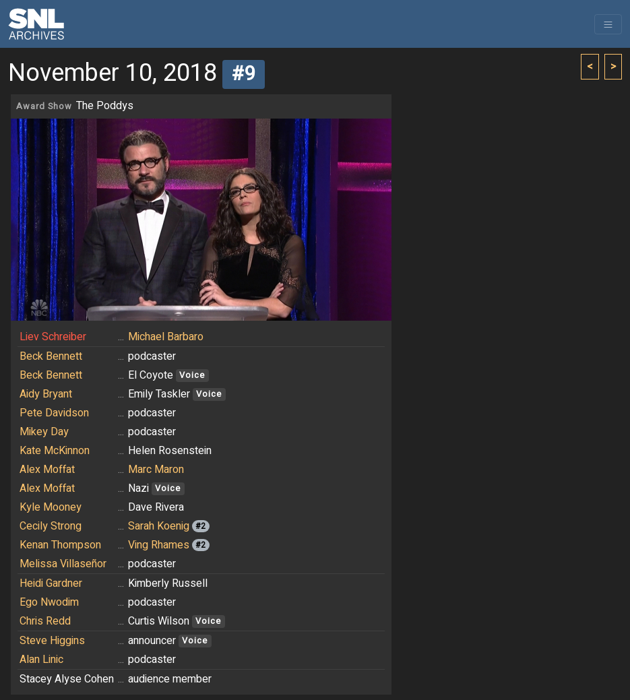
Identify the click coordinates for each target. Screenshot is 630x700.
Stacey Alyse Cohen (67, 679)
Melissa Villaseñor (63, 564)
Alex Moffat (47, 470)
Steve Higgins (52, 641)
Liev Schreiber (53, 337)
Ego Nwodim (49, 602)
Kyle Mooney (51, 507)
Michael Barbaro (165, 337)
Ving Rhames (158, 545)
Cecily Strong (51, 526)
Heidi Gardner (51, 583)
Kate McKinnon (55, 451)
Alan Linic (41, 659)
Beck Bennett (51, 356)
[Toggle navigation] (608, 24)
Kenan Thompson (60, 545)
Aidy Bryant (46, 394)
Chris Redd (45, 621)
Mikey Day (44, 432)
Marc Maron (156, 470)
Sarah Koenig (158, 526)
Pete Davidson (54, 413)
